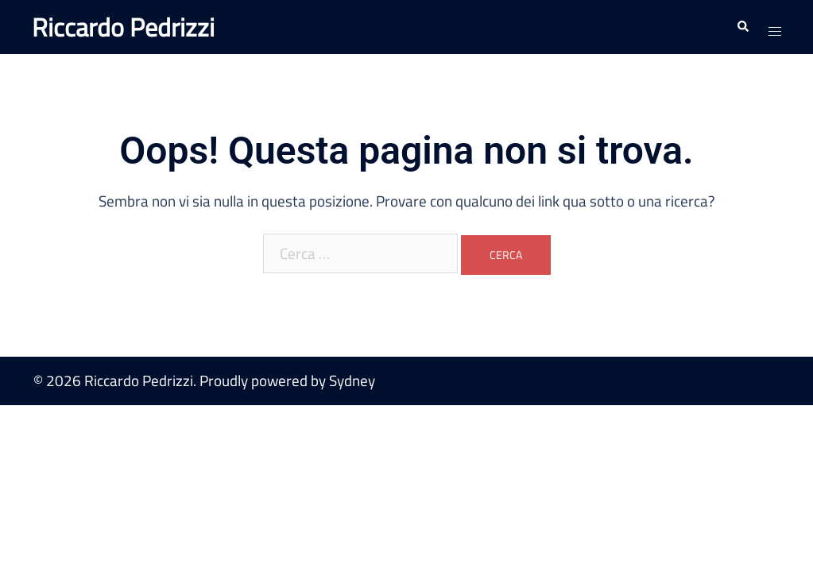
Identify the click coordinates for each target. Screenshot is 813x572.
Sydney (352, 380)
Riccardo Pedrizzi (123, 27)
